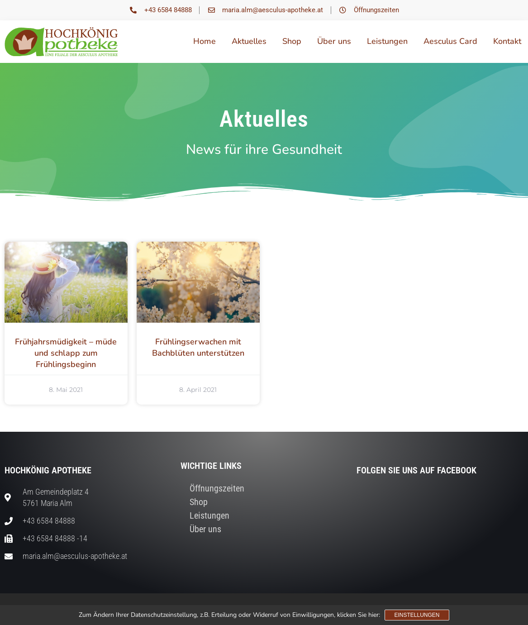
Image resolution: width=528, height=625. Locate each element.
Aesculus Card (450, 41)
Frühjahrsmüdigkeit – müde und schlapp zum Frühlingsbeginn (66, 353)
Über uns (334, 41)
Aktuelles (249, 41)
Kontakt (507, 41)
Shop (291, 41)
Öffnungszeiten (217, 488)
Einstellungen (416, 615)
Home (204, 41)
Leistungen (387, 41)
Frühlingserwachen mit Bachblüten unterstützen (198, 347)
